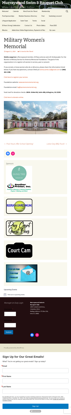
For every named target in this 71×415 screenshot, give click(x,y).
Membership (46, 11)
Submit (9, 332)
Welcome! (5, 11)
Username (8, 309)
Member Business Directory (28, 16)
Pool (42, 16)
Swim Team (24, 21)
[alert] (16, 295)
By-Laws (52, 30)
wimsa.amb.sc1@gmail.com (50, 69)
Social (43, 21)
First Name (7, 376)
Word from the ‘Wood (30, 11)
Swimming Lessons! (55, 16)
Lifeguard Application (9, 21)
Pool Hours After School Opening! (18, 143)
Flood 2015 (53, 25)
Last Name (7, 387)
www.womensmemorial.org (28, 82)
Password (8, 320)
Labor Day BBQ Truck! (57, 143)
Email (5, 366)
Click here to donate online (13, 97)
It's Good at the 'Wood (26, 51)
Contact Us (28, 25)
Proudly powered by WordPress (14, 348)
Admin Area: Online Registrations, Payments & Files (28, 30)
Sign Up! (35, 406)
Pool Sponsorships (8, 16)
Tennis (34, 21)
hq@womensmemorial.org (26, 87)
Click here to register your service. (16, 77)
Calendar (16, 11)
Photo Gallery (41, 25)
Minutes (4, 30)
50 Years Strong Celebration (11, 25)
